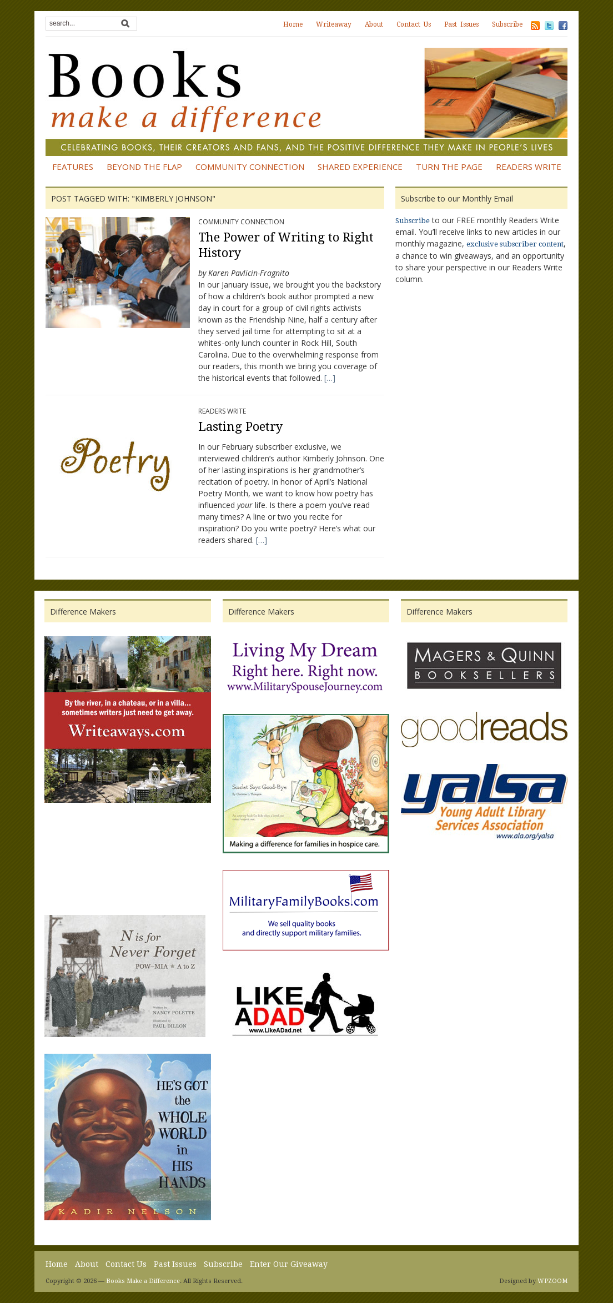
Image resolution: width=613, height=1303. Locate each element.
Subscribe (507, 24)
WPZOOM (552, 1281)
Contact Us (413, 24)
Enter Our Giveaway (289, 1264)
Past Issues (461, 24)
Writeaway (333, 24)
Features (72, 166)
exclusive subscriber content (515, 244)
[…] (329, 378)
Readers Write (528, 166)
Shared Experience (360, 166)
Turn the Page (449, 166)
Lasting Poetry (240, 427)
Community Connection (249, 166)
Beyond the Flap (144, 166)
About (374, 24)
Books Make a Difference (143, 1281)
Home (293, 24)
